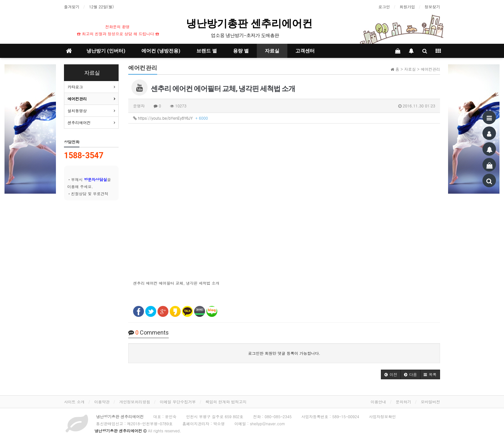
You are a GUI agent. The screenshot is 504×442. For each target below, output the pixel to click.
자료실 (272, 51)
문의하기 (403, 401)
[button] (391, 374)
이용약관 (102, 401)
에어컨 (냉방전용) (160, 51)
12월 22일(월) (101, 6)
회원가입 (407, 6)
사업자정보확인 (382, 416)
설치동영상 (77, 110)
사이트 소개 (74, 401)
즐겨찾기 (71, 6)
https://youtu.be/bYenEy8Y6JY (170, 118)
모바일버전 (430, 401)
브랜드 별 (206, 51)
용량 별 (241, 51)
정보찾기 (432, 6)
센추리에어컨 (79, 122)
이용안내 (378, 401)
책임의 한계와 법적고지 (226, 401)
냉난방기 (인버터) (105, 51)
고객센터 (305, 51)
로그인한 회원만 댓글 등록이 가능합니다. (284, 353)
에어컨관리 (77, 98)
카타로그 (75, 86)
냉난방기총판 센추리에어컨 (250, 23)
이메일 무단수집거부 (178, 401)
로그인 (384, 6)
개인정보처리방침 (134, 401)
